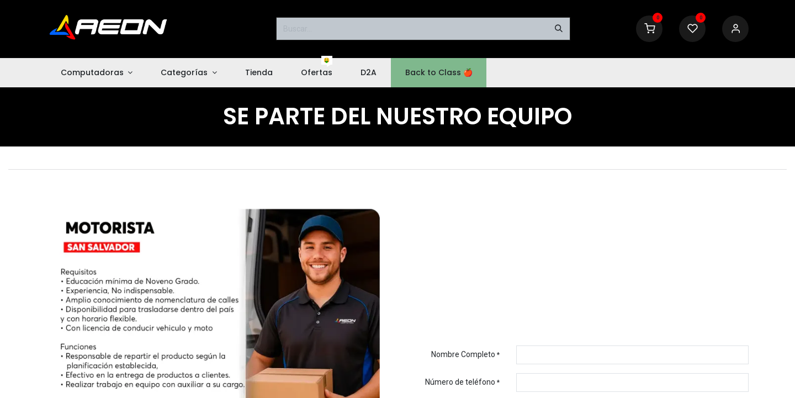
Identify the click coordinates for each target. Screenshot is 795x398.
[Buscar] (559, 29)
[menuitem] (96, 72)
